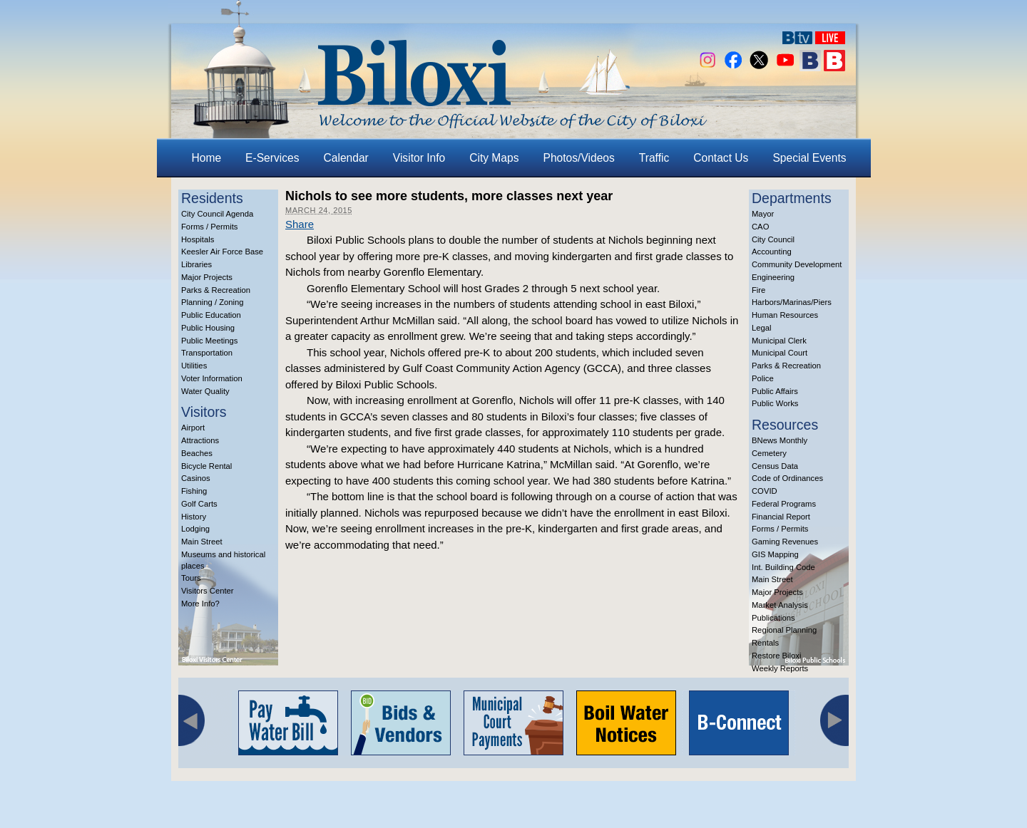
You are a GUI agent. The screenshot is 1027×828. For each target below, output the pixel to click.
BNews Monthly (779, 440)
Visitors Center (207, 590)
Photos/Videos (579, 158)
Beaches (197, 453)
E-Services (272, 158)
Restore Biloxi (776, 655)
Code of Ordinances (787, 478)
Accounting (772, 251)
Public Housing (208, 328)
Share (299, 224)
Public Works (775, 403)
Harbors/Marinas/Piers (792, 302)
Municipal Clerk (779, 340)
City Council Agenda (217, 213)
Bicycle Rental (206, 466)
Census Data (775, 466)
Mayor (763, 213)
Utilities (194, 365)
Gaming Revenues (785, 541)
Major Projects (207, 277)
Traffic (654, 158)
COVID (764, 491)
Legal (762, 328)
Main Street (202, 541)
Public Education (211, 315)
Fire (758, 290)
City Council (773, 239)
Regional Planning (784, 630)
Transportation (207, 352)
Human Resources (785, 315)
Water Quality (205, 391)
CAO (760, 226)
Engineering (773, 277)
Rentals (765, 642)
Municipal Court (779, 352)
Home (207, 158)
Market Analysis (780, 605)
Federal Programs (784, 504)
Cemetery (769, 453)
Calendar (346, 158)
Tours (191, 578)
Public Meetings (209, 340)
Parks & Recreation (215, 290)
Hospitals (197, 239)
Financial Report (781, 516)
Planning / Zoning (212, 302)
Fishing (194, 491)
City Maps (493, 158)
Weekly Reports (780, 668)
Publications (773, 618)
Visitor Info (419, 158)
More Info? (200, 603)
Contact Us (720, 158)
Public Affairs (775, 391)
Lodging (195, 528)
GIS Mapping (775, 554)
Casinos (195, 478)
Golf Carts (199, 504)
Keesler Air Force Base (222, 251)
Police (763, 378)
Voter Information (211, 378)
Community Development (797, 264)
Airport (193, 427)
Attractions (200, 440)
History (193, 516)
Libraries (196, 264)
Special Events (809, 158)
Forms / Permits (209, 226)
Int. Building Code (783, 567)
